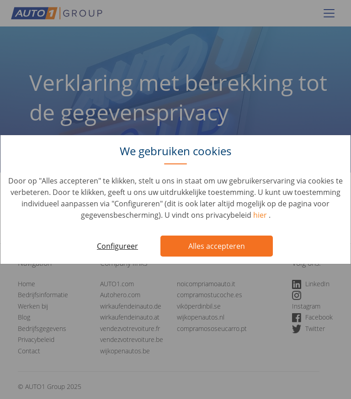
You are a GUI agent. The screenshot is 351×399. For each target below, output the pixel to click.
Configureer (117, 246)
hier (261, 215)
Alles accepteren (216, 246)
